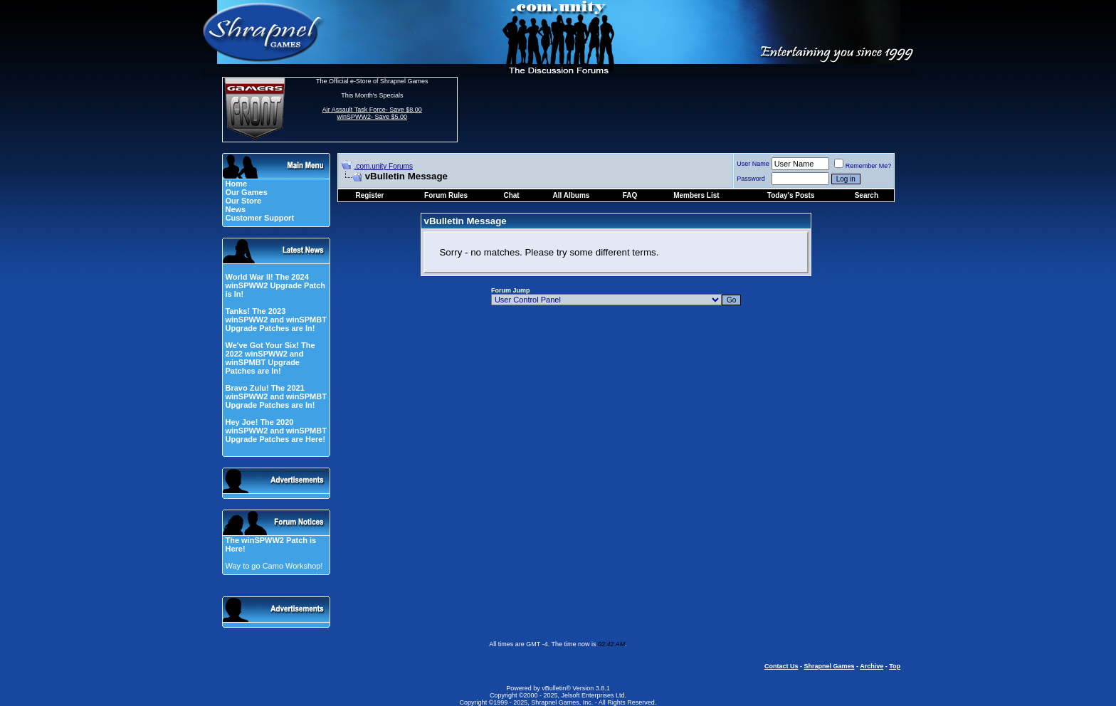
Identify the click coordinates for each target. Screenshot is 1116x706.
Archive (871, 666)
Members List (696, 195)
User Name (753, 163)
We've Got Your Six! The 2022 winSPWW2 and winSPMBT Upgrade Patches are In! (270, 358)
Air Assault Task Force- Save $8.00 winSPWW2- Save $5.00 (372, 113)
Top (894, 666)
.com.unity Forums (383, 166)
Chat (511, 195)
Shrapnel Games (829, 666)
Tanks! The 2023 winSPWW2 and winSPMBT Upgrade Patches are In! (275, 319)
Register (370, 195)
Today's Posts (791, 195)
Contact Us (781, 666)
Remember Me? (863, 165)
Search (866, 195)
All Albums (571, 195)
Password (751, 178)
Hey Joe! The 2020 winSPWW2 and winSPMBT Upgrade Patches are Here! (275, 430)
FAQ (630, 195)
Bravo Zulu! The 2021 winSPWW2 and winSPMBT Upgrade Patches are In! (275, 396)
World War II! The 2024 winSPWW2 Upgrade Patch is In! (275, 285)
